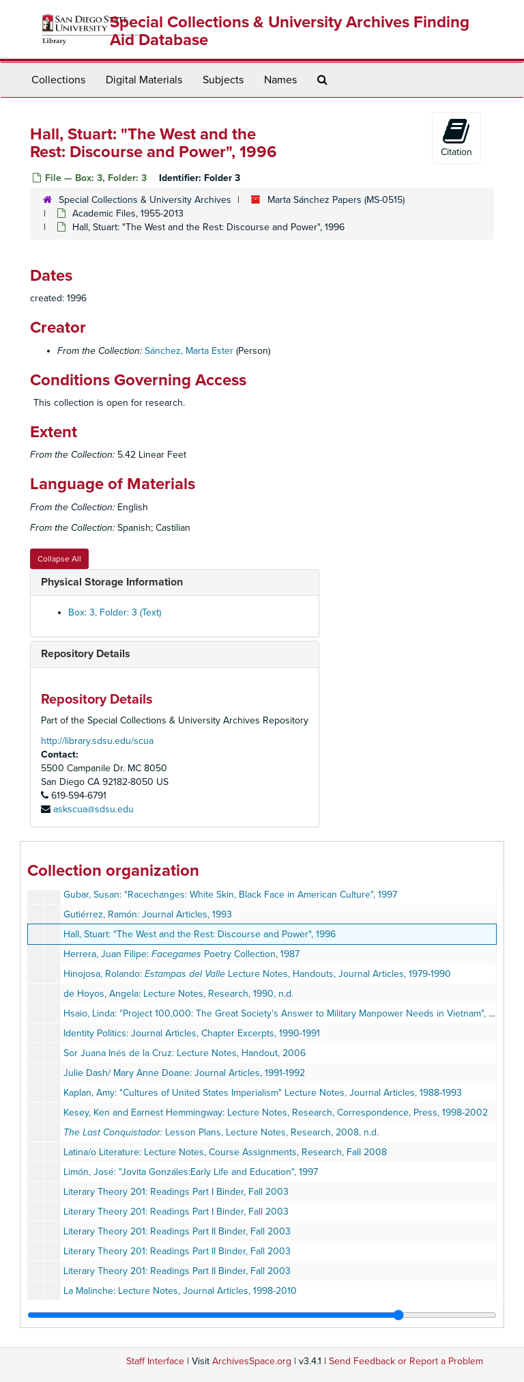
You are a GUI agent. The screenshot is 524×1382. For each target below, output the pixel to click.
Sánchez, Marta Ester (189, 351)
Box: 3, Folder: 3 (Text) (114, 612)
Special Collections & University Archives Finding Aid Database (289, 31)
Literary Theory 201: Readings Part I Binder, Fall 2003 (176, 1192)
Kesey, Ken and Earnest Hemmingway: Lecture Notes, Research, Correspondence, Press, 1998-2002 (275, 1112)
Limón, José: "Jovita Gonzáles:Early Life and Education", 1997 (190, 1172)
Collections (58, 80)
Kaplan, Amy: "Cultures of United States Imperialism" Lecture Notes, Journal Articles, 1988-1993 (262, 1092)
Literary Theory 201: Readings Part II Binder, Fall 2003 (177, 1231)
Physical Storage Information (112, 582)
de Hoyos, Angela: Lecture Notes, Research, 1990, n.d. (178, 993)
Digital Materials (144, 80)
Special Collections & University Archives (145, 200)
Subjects (223, 80)
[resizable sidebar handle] (262, 1315)
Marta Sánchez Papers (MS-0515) (336, 200)
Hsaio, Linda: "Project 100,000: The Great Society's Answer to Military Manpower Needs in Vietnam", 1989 (285, 1013)
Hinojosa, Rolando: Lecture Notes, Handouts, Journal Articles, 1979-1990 (257, 974)
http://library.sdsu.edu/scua (97, 741)
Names (280, 80)
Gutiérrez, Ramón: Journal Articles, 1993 (147, 914)
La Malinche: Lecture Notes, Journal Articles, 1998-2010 (180, 1291)
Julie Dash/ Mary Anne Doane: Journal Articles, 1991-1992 (184, 1073)
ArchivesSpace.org (251, 1361)
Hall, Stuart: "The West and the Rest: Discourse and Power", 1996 (199, 934)
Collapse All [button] (59, 559)
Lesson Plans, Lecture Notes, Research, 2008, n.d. (221, 1132)
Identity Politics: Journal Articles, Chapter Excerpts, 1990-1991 (191, 1033)
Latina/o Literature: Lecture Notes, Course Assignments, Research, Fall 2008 (225, 1152)
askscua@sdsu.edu (93, 809)
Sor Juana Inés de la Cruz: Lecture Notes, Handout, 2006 (184, 1053)
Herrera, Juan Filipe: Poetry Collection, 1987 (181, 954)
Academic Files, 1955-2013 (128, 213)
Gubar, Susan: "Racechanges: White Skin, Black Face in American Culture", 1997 (230, 894)
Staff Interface (155, 1361)
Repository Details (85, 654)
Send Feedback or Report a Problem (406, 1361)
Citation (456, 137)
